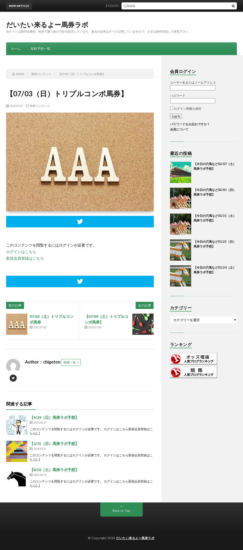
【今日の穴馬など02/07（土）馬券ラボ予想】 (136, 6)
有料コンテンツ (40, 105)
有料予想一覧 (40, 49)
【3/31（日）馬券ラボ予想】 (54, 443)
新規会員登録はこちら (25, 258)
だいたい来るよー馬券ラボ (47, 24)
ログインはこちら (21, 251)
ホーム (16, 49)
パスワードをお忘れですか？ (190, 124)
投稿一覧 (70, 362)
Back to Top (121, 511)
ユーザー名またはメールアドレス (193, 82)
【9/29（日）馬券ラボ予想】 (54, 417)
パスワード (177, 95)
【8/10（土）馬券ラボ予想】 (54, 469)
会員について (179, 129)
